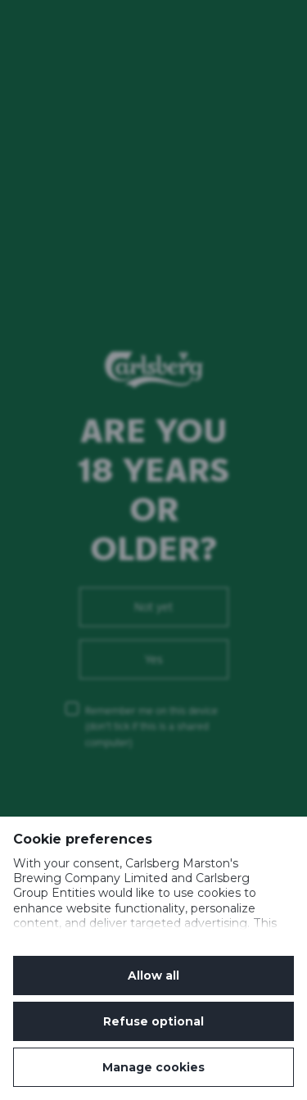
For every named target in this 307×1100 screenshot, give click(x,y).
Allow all (153, 975)
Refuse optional (153, 1021)
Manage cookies (153, 1067)
